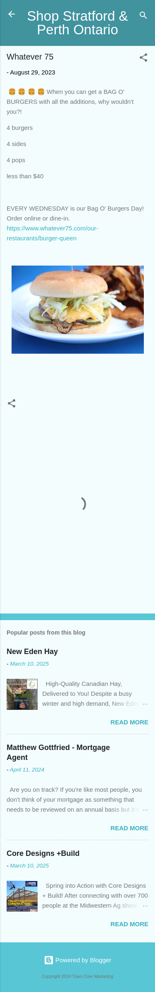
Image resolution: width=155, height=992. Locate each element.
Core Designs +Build (43, 853)
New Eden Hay (32, 651)
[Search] (143, 16)
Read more (129, 722)
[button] (143, 59)
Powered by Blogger (77, 959)
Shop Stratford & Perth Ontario (77, 22)
